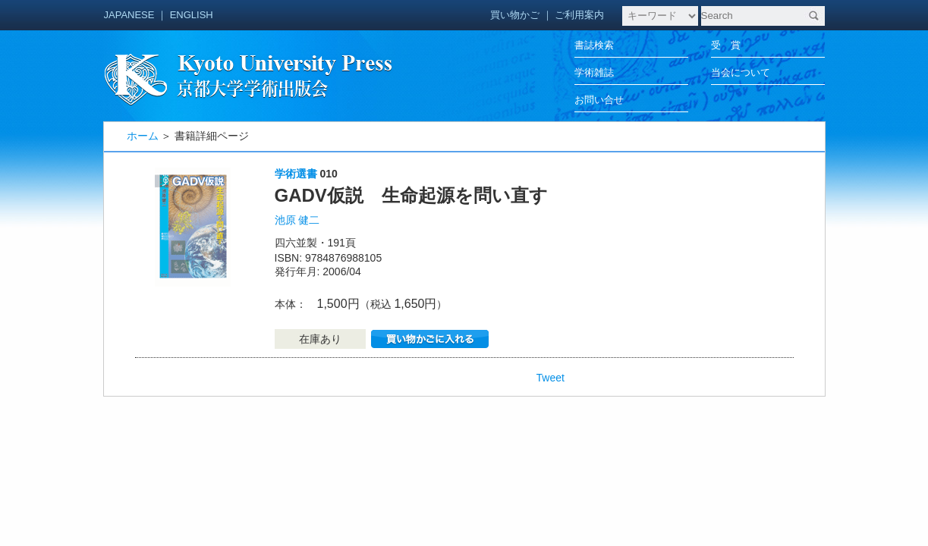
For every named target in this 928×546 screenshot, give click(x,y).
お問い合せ (599, 99)
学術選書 (296, 174)
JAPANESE (129, 14)
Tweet (550, 378)
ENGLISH (191, 14)
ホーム (143, 136)
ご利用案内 (579, 14)
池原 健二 (297, 220)
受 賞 (726, 45)
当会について (740, 72)
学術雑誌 (594, 72)
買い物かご (514, 14)
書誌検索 (594, 45)
